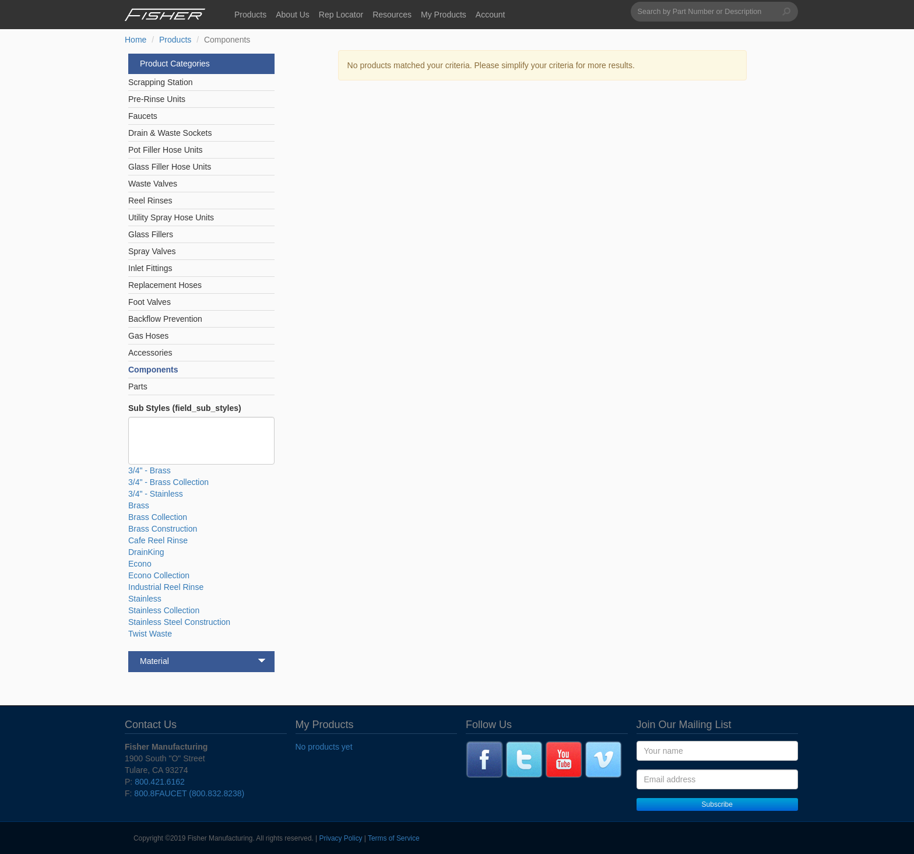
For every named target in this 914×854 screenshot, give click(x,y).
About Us (293, 14)
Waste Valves (152, 183)
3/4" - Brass (149, 470)
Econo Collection (158, 575)
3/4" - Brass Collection (168, 482)
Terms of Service (394, 838)
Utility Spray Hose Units (171, 217)
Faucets (142, 116)
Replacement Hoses (165, 285)
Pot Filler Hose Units (165, 149)
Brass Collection (157, 517)
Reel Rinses (150, 200)
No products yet (324, 746)
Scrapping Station (160, 82)
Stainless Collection (163, 610)
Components (153, 369)
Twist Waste (150, 633)
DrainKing (146, 552)
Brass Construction (162, 528)
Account (490, 14)
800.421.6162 (160, 781)
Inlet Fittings (150, 268)
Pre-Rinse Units (156, 99)
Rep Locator (341, 14)
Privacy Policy (341, 838)
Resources (392, 14)
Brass (138, 505)
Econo (140, 563)
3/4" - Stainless (155, 493)
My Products (443, 14)
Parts (137, 386)
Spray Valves (151, 251)
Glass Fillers (150, 234)
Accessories (150, 352)
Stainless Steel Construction (179, 622)
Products (250, 14)
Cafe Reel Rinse (158, 540)
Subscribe (717, 804)
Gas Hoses (148, 335)
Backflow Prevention (165, 319)
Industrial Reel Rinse (165, 587)
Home (135, 39)
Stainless (144, 598)
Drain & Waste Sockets (170, 133)
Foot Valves (149, 302)
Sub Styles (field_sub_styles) (184, 408)
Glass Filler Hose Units (169, 166)
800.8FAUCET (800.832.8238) (189, 793)
